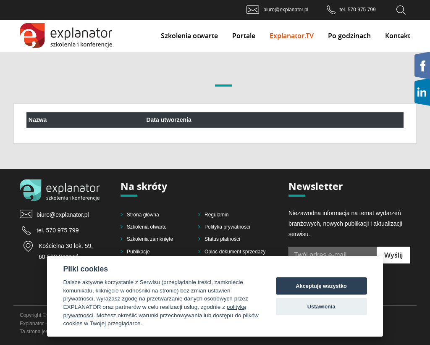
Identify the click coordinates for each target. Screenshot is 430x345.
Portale (243, 35)
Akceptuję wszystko (321, 286)
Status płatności (222, 239)
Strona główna (143, 215)
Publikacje (138, 252)
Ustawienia (321, 306)
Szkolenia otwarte (189, 35)
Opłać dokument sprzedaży (235, 252)
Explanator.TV (292, 35)
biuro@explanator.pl (285, 10)
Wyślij (393, 255)
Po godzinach (349, 35)
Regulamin (216, 215)
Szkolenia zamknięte (150, 239)
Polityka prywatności (227, 227)
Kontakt (397, 35)
